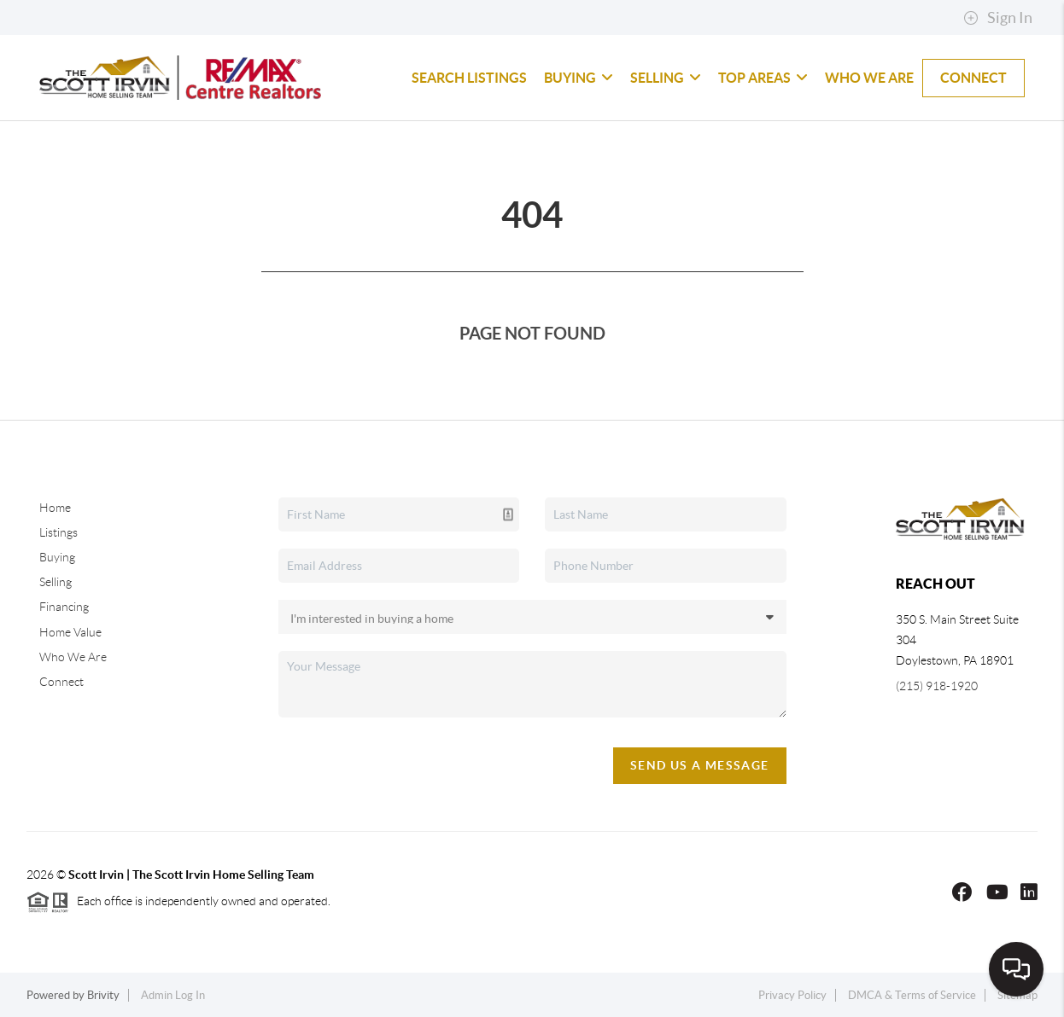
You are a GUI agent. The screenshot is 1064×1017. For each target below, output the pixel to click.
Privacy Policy (792, 995)
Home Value (70, 632)
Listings (58, 532)
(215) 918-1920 (937, 686)
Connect (973, 77)
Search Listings (469, 77)
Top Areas (763, 77)
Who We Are (869, 77)
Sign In (997, 17)
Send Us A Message (699, 765)
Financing (64, 606)
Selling (665, 77)
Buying (578, 77)
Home (55, 507)
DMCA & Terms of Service (912, 995)
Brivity (103, 995)
